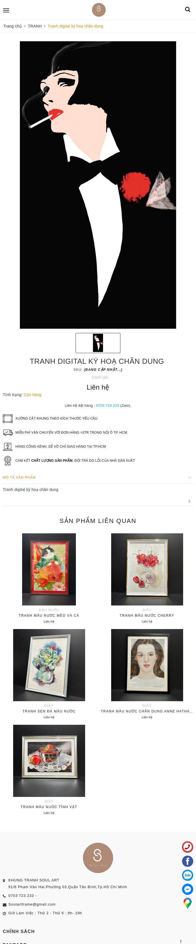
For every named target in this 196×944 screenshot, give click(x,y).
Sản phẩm (98, 520)
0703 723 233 (107, 405)
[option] (98, 185)
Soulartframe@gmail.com (32, 904)
